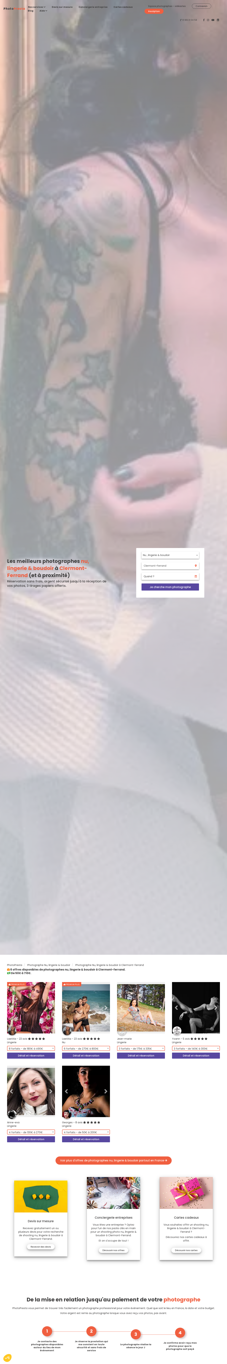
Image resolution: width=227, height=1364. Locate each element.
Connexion (201, 6)
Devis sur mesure (62, 7)
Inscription (154, 11)
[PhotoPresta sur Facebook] (204, 20)
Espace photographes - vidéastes (167, 6)
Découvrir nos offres (113, 1250)
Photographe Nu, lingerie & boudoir (48, 965)
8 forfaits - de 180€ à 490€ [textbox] (26, 1048)
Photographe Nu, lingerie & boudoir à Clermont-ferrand (109, 965)
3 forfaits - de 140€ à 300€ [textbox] (191, 1048)
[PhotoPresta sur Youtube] (213, 20)
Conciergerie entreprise (93, 7)
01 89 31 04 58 (189, 19)
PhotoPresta (14, 965)
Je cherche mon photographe (170, 587)
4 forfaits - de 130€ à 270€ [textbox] (26, 1132)
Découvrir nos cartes (186, 1250)
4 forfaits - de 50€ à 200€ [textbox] (80, 1132)
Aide (43, 10)
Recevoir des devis (41, 1246)
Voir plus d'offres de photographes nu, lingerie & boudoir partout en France (113, 1160)
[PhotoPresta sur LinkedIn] (218, 20)
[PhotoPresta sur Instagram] (208, 20)
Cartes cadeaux (123, 7)
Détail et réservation (31, 1055)
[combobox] (170, 555)
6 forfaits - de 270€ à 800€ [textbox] (81, 1048)
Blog (30, 10)
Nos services (37, 7)
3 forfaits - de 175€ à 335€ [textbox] (135, 1048)
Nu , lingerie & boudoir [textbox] (156, 555)
